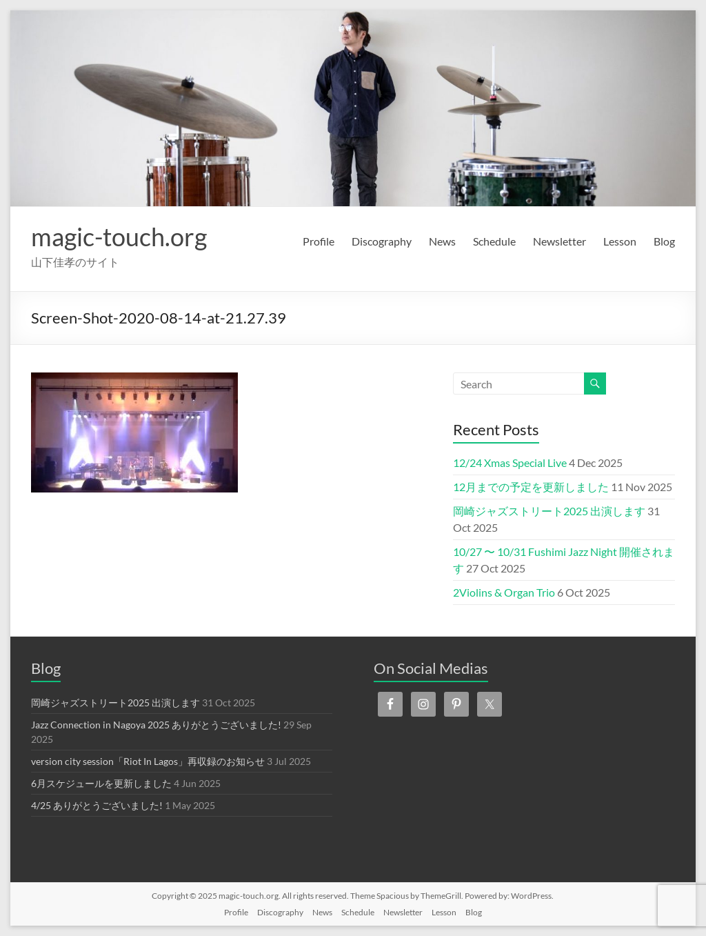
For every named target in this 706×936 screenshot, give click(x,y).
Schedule (494, 241)
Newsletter (559, 241)
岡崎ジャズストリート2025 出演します (549, 510)
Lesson (619, 241)
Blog (664, 241)
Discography (382, 241)
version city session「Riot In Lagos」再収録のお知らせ (148, 761)
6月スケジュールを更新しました (101, 783)
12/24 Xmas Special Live (510, 462)
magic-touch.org (119, 236)
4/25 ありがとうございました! (97, 805)
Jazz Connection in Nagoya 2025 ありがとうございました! (156, 724)
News (442, 241)
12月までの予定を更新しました (531, 486)
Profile (318, 241)
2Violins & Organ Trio (504, 592)
